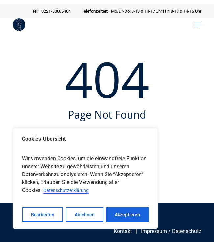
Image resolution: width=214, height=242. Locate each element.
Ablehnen (85, 214)
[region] (85, 178)
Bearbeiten (42, 214)
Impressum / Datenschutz (171, 231)
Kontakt (123, 231)
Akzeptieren (127, 214)
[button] (197, 25)
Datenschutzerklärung (66, 190)
